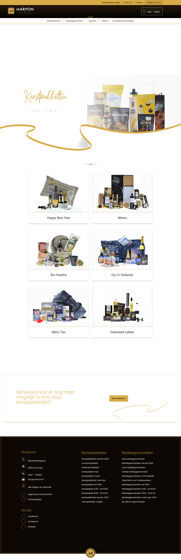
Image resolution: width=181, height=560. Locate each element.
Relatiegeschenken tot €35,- (136, 484)
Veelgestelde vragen (111, 2)
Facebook (29, 516)
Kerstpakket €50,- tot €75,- (95, 493)
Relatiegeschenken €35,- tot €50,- (139, 488)
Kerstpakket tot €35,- (92, 484)
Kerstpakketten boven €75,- (95, 497)
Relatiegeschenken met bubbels (138, 476)
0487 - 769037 (152, 11)
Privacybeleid (34, 499)
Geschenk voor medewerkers (136, 480)
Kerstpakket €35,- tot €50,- (95, 488)
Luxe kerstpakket (90, 463)
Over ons (128, 2)
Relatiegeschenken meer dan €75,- (139, 497)
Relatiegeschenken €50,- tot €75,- (139, 493)
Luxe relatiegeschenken (133, 467)
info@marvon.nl (154, 2)
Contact (139, 2)
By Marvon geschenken (133, 501)
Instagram (29, 521)
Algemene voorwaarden (40, 494)
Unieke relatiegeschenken (135, 471)
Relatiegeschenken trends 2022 (137, 463)
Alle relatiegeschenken (133, 458)
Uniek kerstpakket (90, 467)
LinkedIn (28, 527)
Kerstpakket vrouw (91, 476)
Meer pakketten (119, 398)
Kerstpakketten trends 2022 (95, 458)
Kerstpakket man (90, 471)
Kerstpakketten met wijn (94, 480)
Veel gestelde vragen (92, 501)
